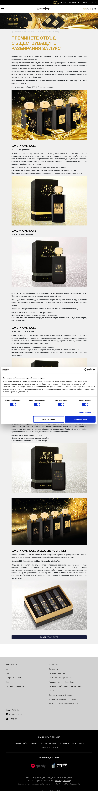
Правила (53, 664)
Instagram (13, 719)
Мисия (9, 673)
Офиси (51, 690)
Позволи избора (48, 419)
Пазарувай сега (49, 637)
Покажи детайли (84, 412)
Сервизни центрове (57, 673)
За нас (8, 669)
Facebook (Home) (16, 714)
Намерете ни (12, 710)
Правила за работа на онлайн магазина (65, 686)
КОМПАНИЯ (11, 664)
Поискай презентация (15, 686)
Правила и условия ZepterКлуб (61, 682)
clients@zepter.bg (73, 784)
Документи (53, 669)
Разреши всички (80, 419)
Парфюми (32, 32)
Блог (8, 682)
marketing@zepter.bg (63, 781)
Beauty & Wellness (21, 32)
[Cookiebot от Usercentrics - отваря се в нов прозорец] (85, 370)
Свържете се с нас (13, 677)
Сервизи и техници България (60, 695)
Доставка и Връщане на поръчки (62, 699)
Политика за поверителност (60, 677)
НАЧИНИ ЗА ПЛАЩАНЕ (49, 737)
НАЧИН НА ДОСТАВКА (49, 757)
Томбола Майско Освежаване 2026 (63, 704)
